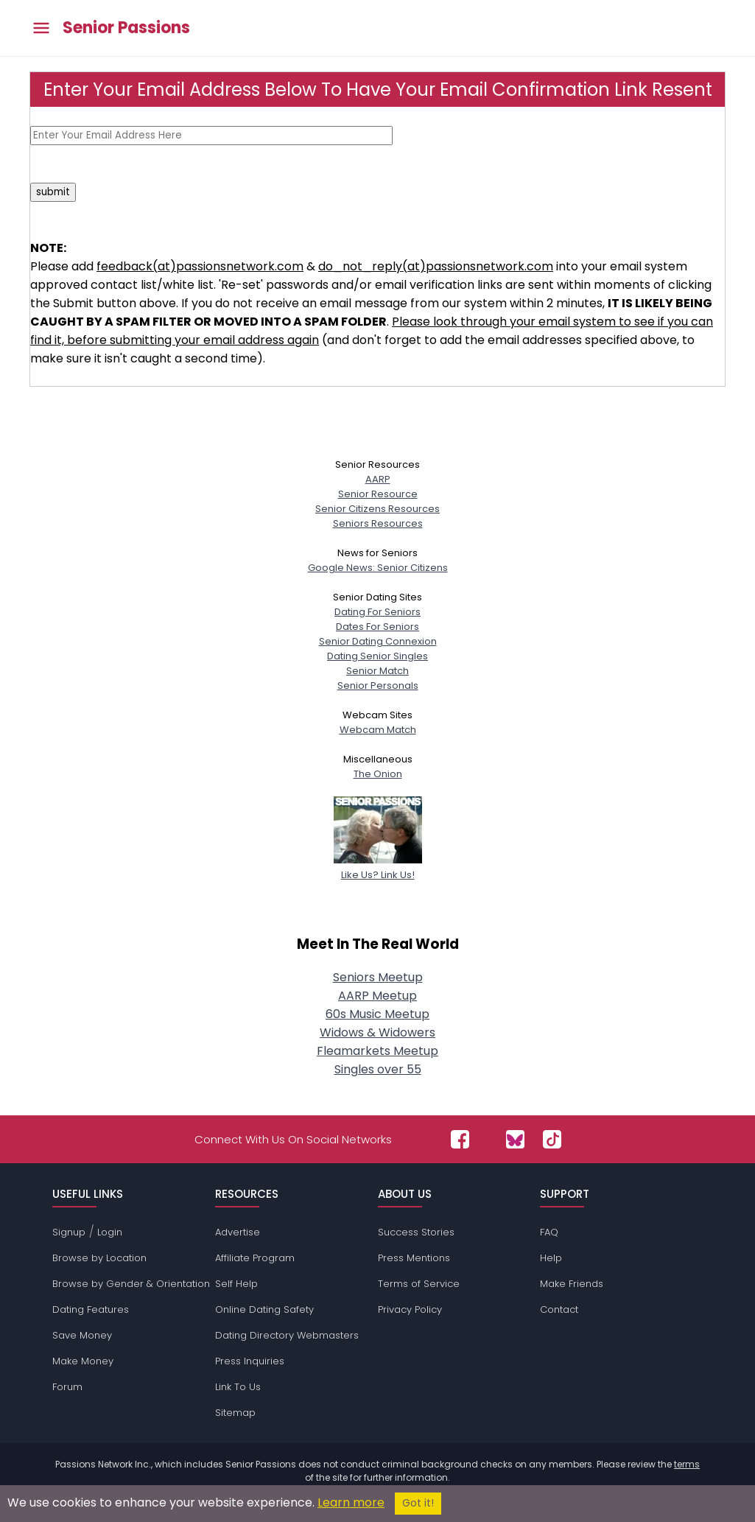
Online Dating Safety (264, 1309)
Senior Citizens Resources (377, 509)
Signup (68, 1232)
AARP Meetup (377, 995)
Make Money (82, 1361)
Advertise (237, 1232)
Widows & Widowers (377, 1032)
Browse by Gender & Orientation (131, 1284)
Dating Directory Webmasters (287, 1335)
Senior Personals (377, 685)
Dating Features (90, 1309)
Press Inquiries (249, 1361)
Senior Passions (126, 28)
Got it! (418, 1503)
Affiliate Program (255, 1258)
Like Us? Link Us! (378, 867)
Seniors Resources (378, 523)
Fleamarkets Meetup (377, 1050)
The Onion (378, 774)
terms (687, 1464)
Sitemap (235, 1413)
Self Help (236, 1284)
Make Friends (571, 1284)
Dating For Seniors (377, 612)
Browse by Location (99, 1258)
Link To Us (238, 1387)
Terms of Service (419, 1284)
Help (551, 1258)
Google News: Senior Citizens (378, 568)
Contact (559, 1309)
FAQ (549, 1232)
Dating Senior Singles (377, 656)
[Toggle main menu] (41, 28)
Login (109, 1232)
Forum (67, 1387)
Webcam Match (378, 730)
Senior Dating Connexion (378, 641)
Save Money (82, 1335)
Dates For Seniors (377, 627)
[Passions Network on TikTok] (552, 1139)
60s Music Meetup (377, 1014)
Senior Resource (378, 494)
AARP (377, 479)
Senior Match (377, 671)
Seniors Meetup (378, 977)
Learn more (350, 1502)
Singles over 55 (377, 1069)
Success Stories (416, 1232)
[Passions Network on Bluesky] (515, 1139)
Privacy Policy (410, 1309)
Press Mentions (414, 1258)
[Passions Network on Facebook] (460, 1139)
